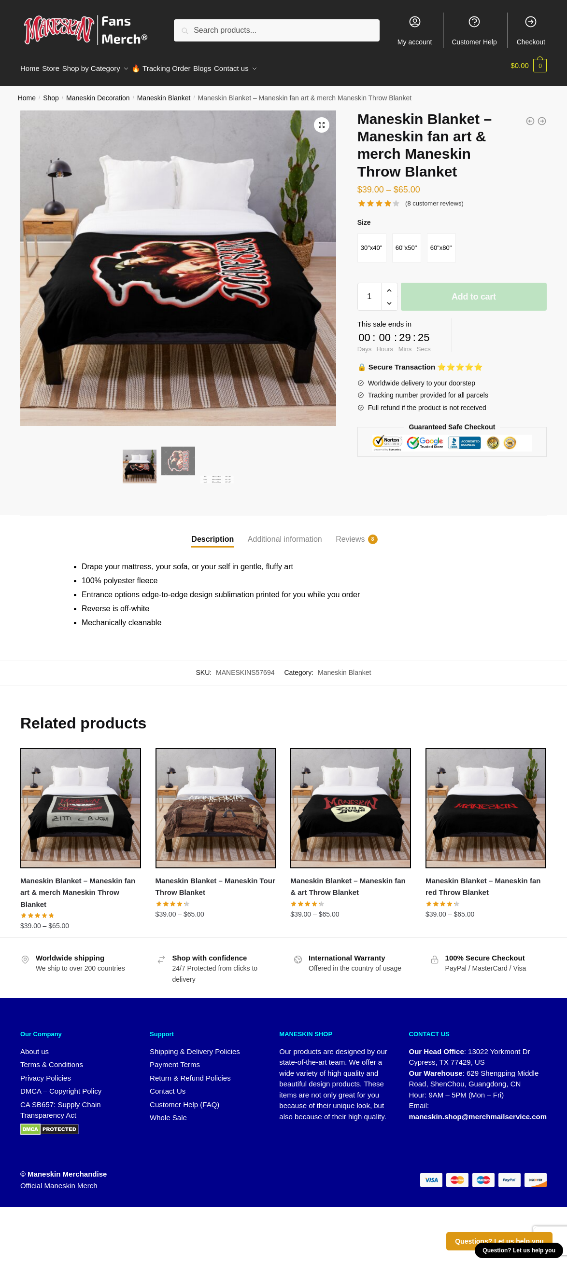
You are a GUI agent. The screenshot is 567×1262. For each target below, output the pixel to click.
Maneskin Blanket (164, 92)
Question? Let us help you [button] (518, 1250)
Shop (51, 92)
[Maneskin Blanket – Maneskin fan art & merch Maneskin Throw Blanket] (80, 802)
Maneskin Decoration (98, 92)
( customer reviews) (434, 197)
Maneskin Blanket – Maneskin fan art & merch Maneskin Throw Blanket (77, 887)
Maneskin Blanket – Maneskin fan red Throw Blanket (482, 881)
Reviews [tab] (350, 533)
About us (34, 1046)
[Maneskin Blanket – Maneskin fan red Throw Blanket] (485, 802)
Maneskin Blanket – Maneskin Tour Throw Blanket (215, 881)
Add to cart (474, 291)
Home (27, 92)
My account (414, 30)
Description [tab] (212, 533)
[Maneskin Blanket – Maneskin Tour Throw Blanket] (216, 802)
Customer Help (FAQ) (184, 1099)
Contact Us (167, 1085)
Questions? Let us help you (499, 1241)
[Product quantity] (369, 291)
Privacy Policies (45, 1072)
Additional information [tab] (285, 533)
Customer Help (474, 30)
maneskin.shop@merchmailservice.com (478, 1111)
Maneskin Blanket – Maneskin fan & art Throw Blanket (347, 881)
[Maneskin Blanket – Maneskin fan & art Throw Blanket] (350, 802)
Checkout (531, 30)
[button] (321, 119)
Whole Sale (168, 1112)
